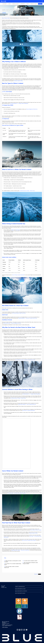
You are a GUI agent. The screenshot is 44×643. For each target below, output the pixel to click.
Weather (12, 229)
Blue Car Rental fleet (20, 588)
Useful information (20, 586)
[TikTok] (24, 630)
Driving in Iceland (7, 18)
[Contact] (19, 630)
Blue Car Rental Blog (20, 593)
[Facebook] (22, 630)
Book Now (40, 3)
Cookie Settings (5, 627)
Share (35, 574)
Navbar (3, 1)
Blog (3, 18)
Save (37, 574)
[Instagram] (17, 630)
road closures (18, 229)
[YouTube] (26, 630)
